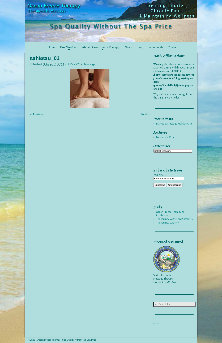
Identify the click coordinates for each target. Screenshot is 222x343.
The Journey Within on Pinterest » (174, 219)
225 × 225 (74, 64)
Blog (139, 47)
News (128, 47)
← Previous (37, 114)
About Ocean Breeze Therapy (100, 47)
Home (51, 47)
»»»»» (156, 323)
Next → (145, 114)
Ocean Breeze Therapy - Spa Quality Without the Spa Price (66, 339)
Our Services (68, 47)
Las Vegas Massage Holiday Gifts (174, 123)
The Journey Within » (167, 222)
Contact (172, 47)
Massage (89, 64)
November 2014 (165, 137)
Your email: (159, 175)
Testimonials (155, 47)
